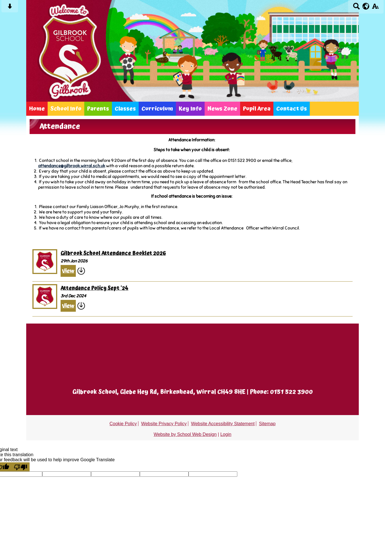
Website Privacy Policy (164, 423)
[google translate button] (366, 6)
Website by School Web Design (185, 434)
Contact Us (291, 108)
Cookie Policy (123, 423)
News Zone (222, 108)
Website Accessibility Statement (223, 423)
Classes (125, 108)
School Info (65, 108)
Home (37, 108)
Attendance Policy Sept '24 (95, 288)
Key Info (190, 108)
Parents (98, 108)
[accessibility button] (375, 8)
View (68, 270)
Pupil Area (257, 108)
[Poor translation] (21, 466)
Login (225, 434)
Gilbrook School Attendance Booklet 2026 (113, 253)
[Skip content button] (10, 8)
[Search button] (356, 8)
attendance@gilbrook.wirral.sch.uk (71, 165)
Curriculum (157, 108)
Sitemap (267, 423)
